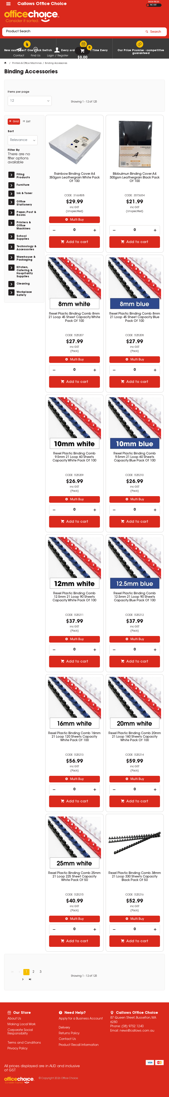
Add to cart (76, 242)
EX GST (148, 5)
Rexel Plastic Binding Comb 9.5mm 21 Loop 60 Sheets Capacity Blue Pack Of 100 (135, 457)
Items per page (18, 92)
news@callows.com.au (137, 1030)
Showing (84, 102)
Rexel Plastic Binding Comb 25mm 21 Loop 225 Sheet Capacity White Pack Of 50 (74, 877)
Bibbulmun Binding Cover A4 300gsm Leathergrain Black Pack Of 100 (135, 178)
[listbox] (30, 101)
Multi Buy (76, 220)
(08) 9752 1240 (132, 1026)
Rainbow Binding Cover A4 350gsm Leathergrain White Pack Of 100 (74, 178)
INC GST (153, 5)
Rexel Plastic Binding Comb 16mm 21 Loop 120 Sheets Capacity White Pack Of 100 (74, 737)
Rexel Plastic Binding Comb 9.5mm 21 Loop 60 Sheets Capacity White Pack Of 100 (74, 457)
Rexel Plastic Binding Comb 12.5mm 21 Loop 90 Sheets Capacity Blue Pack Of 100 (135, 597)
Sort (11, 131)
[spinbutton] (74, 230)
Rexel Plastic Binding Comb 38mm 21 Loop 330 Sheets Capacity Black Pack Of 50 (134, 877)
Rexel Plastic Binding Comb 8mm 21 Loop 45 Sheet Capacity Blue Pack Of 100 (134, 317)
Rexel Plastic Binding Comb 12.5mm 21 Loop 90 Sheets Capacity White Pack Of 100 (74, 597)
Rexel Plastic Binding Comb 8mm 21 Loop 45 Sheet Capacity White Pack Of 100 (74, 317)
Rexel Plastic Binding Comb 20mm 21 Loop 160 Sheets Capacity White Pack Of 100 (134, 737)
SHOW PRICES (153, 2)
